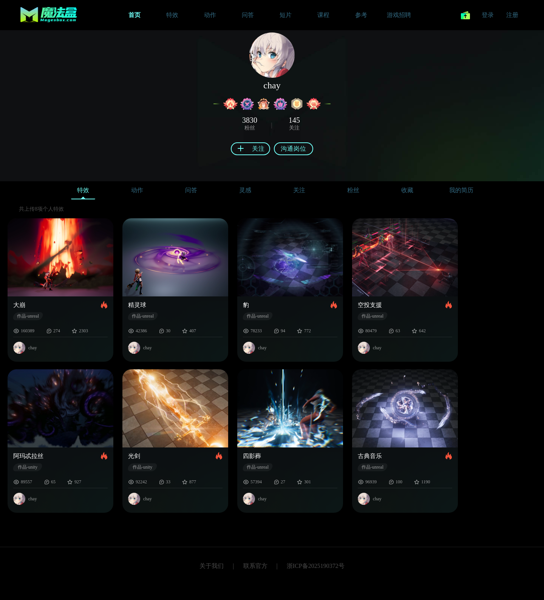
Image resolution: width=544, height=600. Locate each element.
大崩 (19, 305)
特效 (83, 192)
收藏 (407, 190)
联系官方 (255, 566)
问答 (191, 190)
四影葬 (252, 456)
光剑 (134, 456)
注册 (512, 15)
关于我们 (211, 566)
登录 (488, 15)
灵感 (245, 190)
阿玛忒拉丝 (28, 456)
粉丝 (353, 190)
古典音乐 (370, 456)
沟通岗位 (293, 148)
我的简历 (461, 190)
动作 (137, 190)
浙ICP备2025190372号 (316, 566)
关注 (299, 190)
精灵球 (137, 305)
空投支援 (370, 305)
